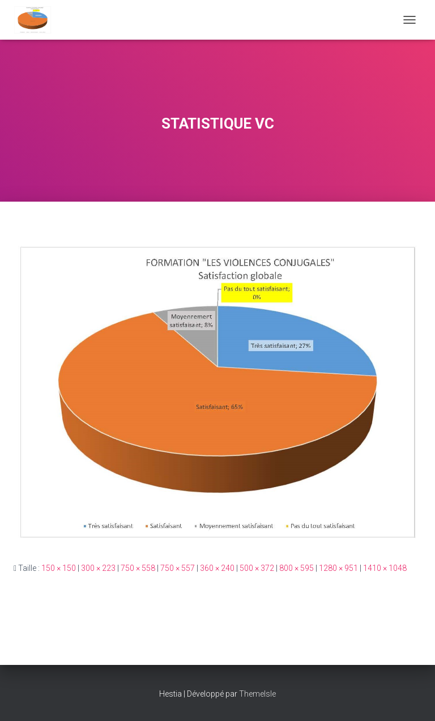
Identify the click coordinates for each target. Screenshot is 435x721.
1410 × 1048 (385, 568)
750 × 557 (177, 568)
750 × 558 (138, 568)
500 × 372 (257, 568)
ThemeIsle (257, 693)
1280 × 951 (338, 568)
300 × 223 (98, 568)
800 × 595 (296, 568)
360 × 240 (217, 568)
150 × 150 (58, 568)
